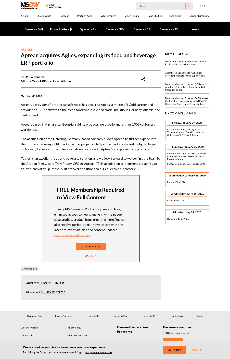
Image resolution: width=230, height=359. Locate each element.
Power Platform (59, 29)
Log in (203, 6)
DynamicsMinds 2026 (178, 219)
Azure (195, 29)
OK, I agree (174, 350)
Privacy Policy (74, 327)
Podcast (64, 15)
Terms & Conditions (77, 335)
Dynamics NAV (169, 29)
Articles (25, 15)
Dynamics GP (142, 29)
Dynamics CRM (115, 29)
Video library (132, 15)
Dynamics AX (88, 29)
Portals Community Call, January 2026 (186, 163)
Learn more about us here (72, 235)
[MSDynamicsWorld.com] (30, 5)
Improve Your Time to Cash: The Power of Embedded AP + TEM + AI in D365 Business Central (186, 156)
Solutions (175, 15)
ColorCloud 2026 (176, 200)
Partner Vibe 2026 (176, 182)
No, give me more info (98, 352)
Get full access (91, 246)
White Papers (108, 15)
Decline (197, 350)
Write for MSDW (29, 327)
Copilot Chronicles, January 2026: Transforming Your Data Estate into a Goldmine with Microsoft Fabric (185, 132)
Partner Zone (84, 15)
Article (26, 49)
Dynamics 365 (32, 29)
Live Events (44, 15)
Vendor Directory (199, 15)
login (92, 255)
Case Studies (155, 15)
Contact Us (27, 335)
